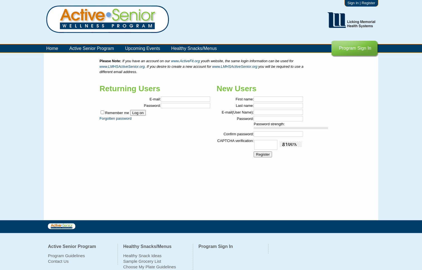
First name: (245, 99)
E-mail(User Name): (238, 112)
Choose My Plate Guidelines (149, 266)
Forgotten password (116, 118)
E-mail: (155, 99)
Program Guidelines (66, 255)
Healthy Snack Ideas (142, 255)
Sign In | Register (361, 3)
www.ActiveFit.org (186, 61)
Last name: (245, 105)
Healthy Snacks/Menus (194, 48)
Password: (152, 105)
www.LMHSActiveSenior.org (122, 66)
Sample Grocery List (142, 261)
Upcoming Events (142, 48)
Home (52, 48)
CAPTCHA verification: (235, 141)
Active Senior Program (91, 48)
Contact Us (58, 261)
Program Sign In (355, 48)
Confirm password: (239, 134)
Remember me (117, 113)
